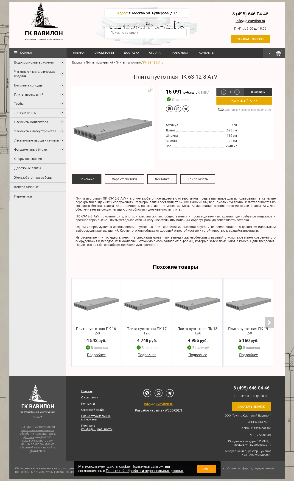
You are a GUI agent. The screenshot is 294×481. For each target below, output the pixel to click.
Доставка (131, 52)
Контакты (206, 52)
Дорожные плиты (27, 168)
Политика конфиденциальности (96, 427)
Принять (206, 468)
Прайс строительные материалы (96, 417)
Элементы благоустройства (35, 131)
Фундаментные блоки (30, 149)
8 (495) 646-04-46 (250, 14)
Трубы (19, 104)
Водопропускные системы (34, 62)
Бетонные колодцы (28, 85)
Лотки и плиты (25, 113)
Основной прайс (92, 409)
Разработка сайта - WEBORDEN (158, 410)
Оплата (154, 52)
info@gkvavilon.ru (250, 21)
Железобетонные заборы (33, 177)
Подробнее (96, 355)
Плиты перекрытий (28, 94)
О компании (104, 52)
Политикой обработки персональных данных (145, 471)
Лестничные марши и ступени (36, 140)
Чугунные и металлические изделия (34, 74)
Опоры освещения (28, 159)
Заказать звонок (250, 39)
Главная (78, 52)
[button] (150, 90)
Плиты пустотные (128, 62)
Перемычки (23, 196)
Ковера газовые (26, 187)
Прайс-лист (180, 52)
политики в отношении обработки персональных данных (38, 433)
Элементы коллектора (31, 122)
